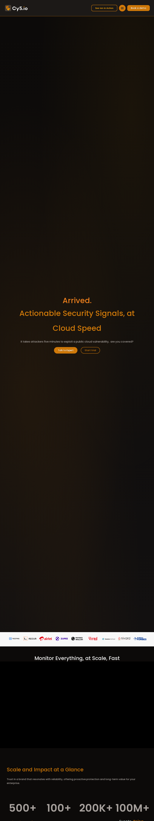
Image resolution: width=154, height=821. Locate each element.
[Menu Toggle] (122, 8)
